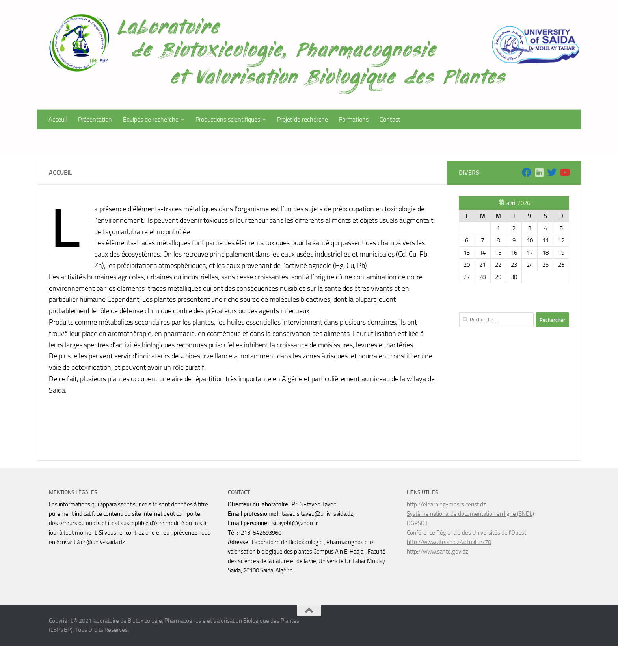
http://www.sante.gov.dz (437, 551)
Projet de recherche (302, 119)
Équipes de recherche (151, 119)
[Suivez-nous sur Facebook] (526, 172)
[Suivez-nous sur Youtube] (564, 172)
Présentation (95, 119)
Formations (354, 119)
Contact (390, 119)
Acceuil (57, 119)
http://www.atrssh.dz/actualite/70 (449, 542)
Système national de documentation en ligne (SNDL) (470, 513)
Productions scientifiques (227, 119)
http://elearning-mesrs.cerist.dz (446, 504)
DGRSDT (417, 523)
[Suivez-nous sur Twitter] (552, 172)
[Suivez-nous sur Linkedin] (539, 172)
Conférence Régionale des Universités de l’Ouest (466, 532)
